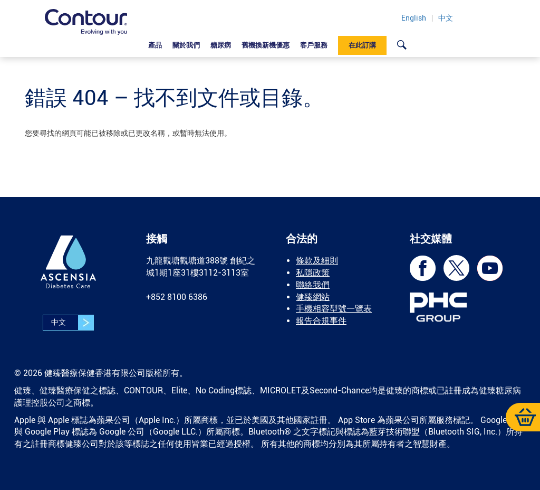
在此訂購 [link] (362, 45)
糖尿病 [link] (220, 45)
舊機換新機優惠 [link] (266, 45)
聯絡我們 (313, 285)
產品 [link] (155, 45)
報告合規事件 (321, 321)
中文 (445, 18)
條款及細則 (317, 261)
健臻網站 (313, 297)
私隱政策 (313, 273)
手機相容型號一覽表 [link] (334, 309)
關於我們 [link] (186, 45)
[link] (402, 44)
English (413, 18)
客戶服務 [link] (313, 45)
